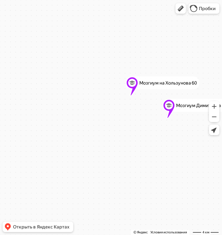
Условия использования (168, 232)
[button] (180, 8)
